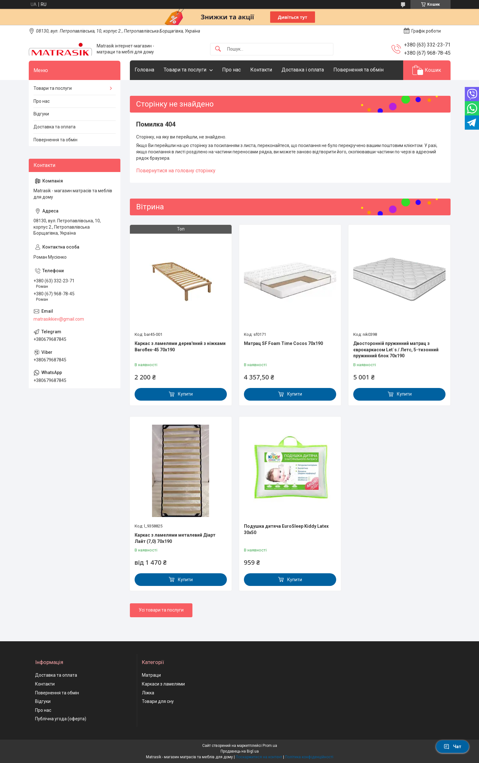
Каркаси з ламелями (163, 683)
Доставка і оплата (303, 70)
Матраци (151, 675)
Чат (452, 746)
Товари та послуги (185, 70)
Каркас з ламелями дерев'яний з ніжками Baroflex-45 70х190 (180, 346)
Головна (144, 70)
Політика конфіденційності (309, 757)
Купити (185, 394)
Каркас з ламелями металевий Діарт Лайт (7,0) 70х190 (175, 538)
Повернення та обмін (358, 70)
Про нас (231, 70)
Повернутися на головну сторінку (175, 171)
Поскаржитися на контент (259, 757)
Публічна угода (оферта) (60, 718)
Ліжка (148, 692)
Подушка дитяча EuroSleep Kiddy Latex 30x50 (286, 529)
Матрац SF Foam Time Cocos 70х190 (283, 343)
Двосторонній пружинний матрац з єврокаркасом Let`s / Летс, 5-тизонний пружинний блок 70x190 (396, 349)
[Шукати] (218, 49)
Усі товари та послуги (161, 609)
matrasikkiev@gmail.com (58, 319)
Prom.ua (270, 745)
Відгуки (41, 113)
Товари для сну (158, 701)
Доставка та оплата (54, 126)
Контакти (261, 70)
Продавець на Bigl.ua (240, 751)
